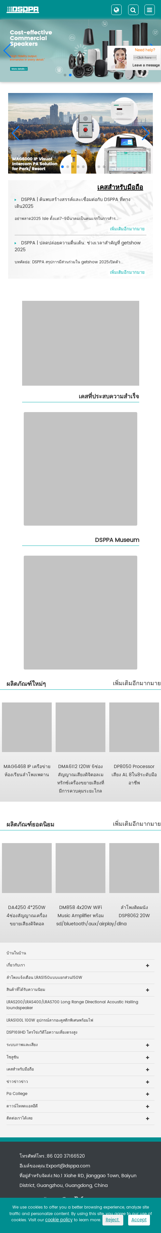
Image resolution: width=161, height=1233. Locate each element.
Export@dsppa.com (68, 1166)
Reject (113, 1220)
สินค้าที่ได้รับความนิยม (26, 990)
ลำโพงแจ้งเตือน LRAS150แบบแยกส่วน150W (44, 978)
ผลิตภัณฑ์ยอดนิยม (30, 824)
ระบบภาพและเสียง (22, 1045)
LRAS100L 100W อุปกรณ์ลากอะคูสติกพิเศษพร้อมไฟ (50, 1020)
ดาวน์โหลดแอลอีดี (22, 1106)
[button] (65, 75)
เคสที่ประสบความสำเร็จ (109, 396)
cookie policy (59, 1220)
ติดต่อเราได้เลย (20, 1118)
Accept (139, 1220)
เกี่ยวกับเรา (16, 965)
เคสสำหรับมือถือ (120, 187)
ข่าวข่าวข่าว (17, 1082)
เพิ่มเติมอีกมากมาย (137, 683)
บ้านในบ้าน (16, 953)
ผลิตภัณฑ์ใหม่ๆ (26, 684)
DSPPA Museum (117, 540)
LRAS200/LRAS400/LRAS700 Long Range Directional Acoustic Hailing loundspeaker (72, 1005)
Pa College (17, 1094)
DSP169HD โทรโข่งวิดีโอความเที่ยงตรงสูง (42, 1032)
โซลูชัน (13, 1057)
